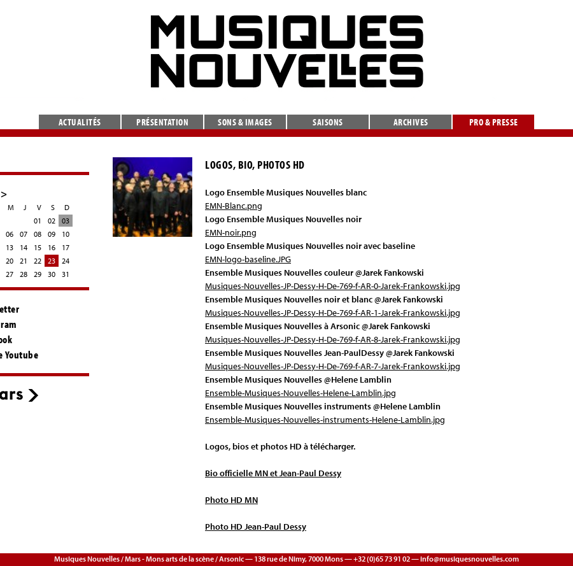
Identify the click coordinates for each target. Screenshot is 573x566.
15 (37, 247)
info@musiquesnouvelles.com (469, 558)
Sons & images (245, 122)
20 (9, 260)
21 (23, 260)
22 (37, 260)
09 (51, 234)
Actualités (80, 122)
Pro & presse (493, 122)
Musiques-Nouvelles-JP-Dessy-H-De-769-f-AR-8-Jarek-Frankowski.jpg (332, 339)
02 (51, 220)
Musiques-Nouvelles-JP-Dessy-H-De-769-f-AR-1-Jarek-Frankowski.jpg (332, 312)
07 (23, 234)
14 (23, 247)
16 (51, 247)
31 (65, 274)
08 (37, 234)
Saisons (328, 122)
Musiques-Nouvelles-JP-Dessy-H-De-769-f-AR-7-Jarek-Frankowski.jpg (332, 366)
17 (65, 247)
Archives (410, 122)
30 (51, 274)
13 (9, 247)
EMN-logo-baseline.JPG (248, 259)
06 (9, 234)
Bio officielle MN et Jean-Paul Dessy (273, 473)
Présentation (162, 122)
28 (23, 274)
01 (37, 220)
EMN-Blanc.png (233, 205)
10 (65, 234)
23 (51, 260)
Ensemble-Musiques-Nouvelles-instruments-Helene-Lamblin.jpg (325, 419)
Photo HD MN (231, 500)
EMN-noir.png (231, 232)
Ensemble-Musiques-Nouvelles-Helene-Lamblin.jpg (300, 393)
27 (9, 274)
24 (65, 260)
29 (37, 274)
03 (65, 220)
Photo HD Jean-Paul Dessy (255, 526)
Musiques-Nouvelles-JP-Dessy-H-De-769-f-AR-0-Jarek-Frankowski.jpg (332, 286)
